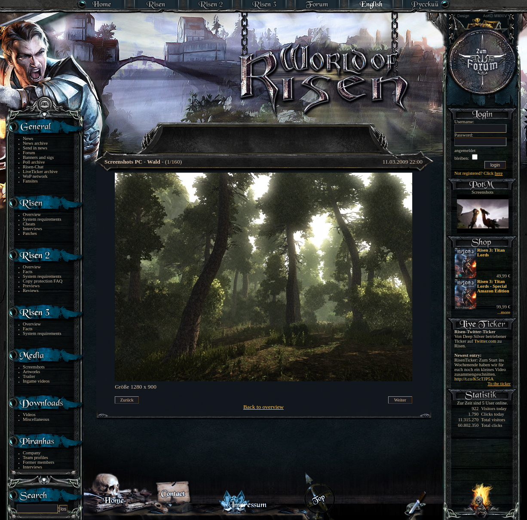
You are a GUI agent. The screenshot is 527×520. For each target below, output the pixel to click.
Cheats (29, 224)
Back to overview (263, 407)
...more (503, 312)
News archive (35, 143)
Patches (30, 233)
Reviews (31, 290)
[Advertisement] (263, 133)
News (28, 138)
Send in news (35, 148)
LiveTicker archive (40, 171)
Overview (32, 214)
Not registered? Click (478, 173)
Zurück (127, 400)
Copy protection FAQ (42, 281)
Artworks (31, 371)
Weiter (400, 400)
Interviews (32, 228)
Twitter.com (485, 341)
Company (31, 452)
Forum (29, 152)
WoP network (35, 176)
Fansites (30, 181)
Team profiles (35, 457)
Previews (31, 285)
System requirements (42, 219)
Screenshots (34, 367)
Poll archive (34, 162)
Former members (38, 462)
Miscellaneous (36, 419)
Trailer (29, 376)
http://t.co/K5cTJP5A (473, 379)
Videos (29, 414)
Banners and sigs (38, 157)
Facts (28, 271)
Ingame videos (36, 381)
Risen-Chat (33, 166)
